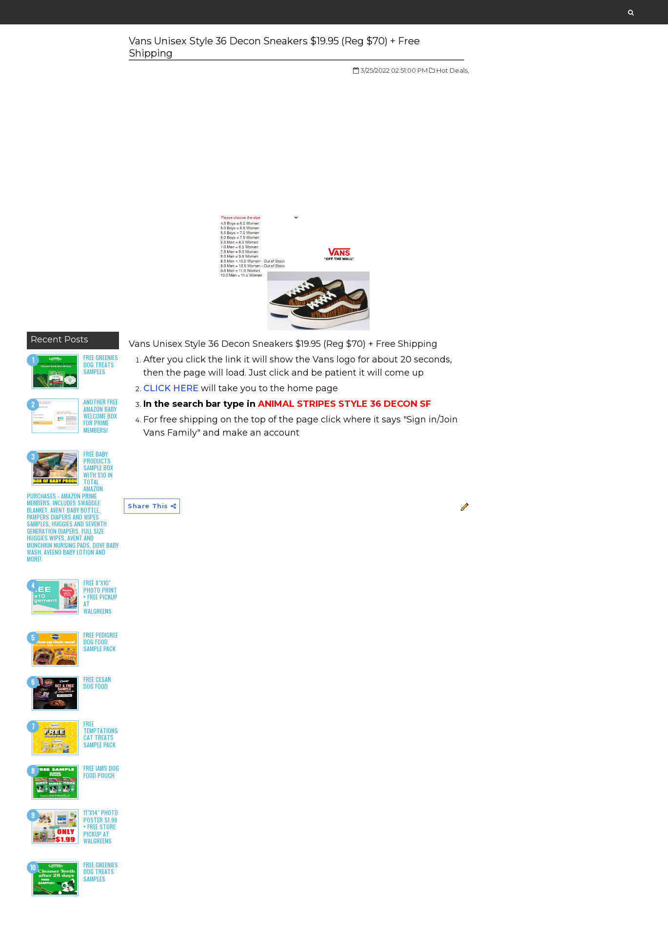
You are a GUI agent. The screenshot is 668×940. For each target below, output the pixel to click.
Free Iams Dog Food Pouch (101, 771)
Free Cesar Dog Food (97, 682)
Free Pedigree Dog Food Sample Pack (100, 642)
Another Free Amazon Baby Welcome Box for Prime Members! (100, 416)
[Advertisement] (73, 180)
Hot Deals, (452, 70)
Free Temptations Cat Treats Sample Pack (100, 734)
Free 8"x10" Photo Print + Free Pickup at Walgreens (100, 597)
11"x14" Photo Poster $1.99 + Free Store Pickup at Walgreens (100, 826)
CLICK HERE (170, 388)
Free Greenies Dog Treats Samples (100, 364)
